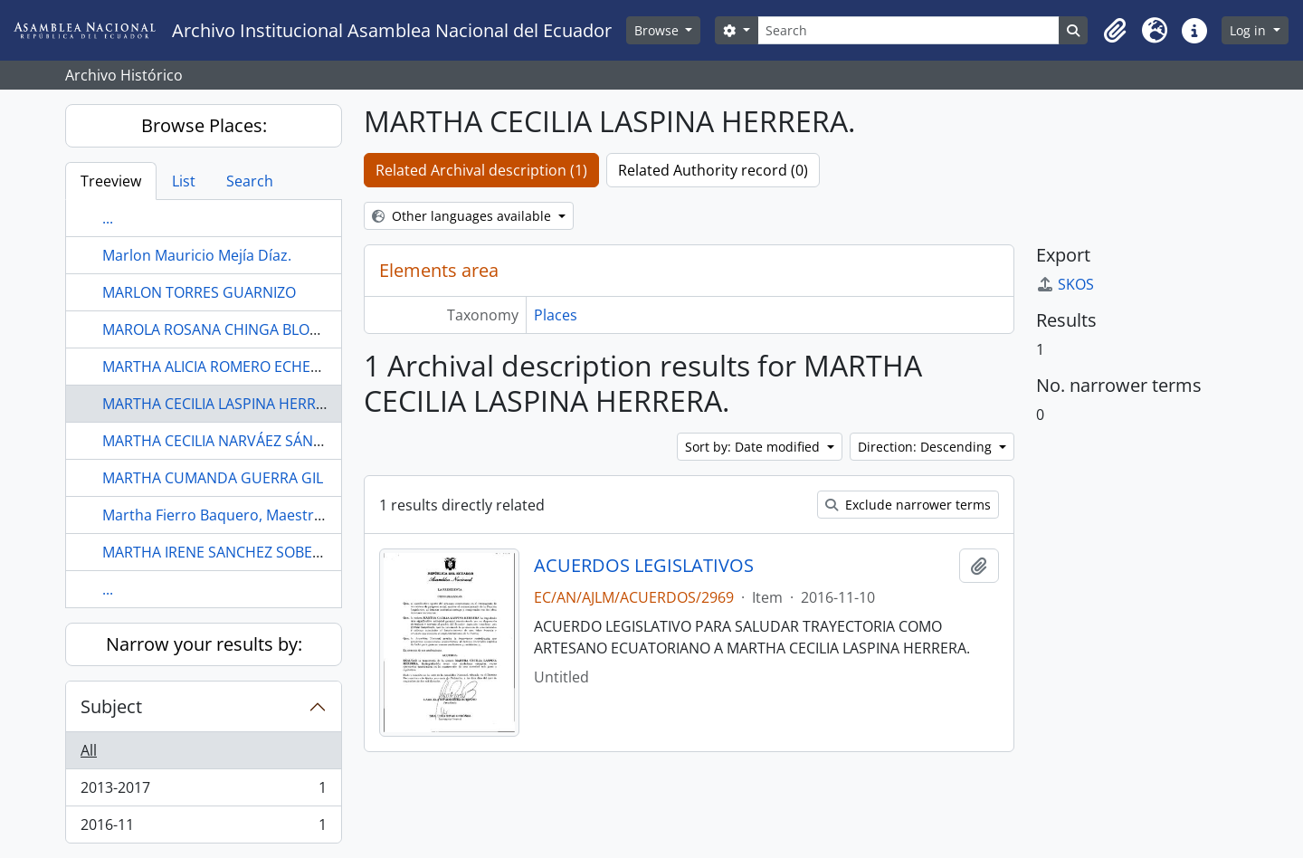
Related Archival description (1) (481, 170)
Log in (1250, 30)
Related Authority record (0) (713, 170)
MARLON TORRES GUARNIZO (199, 292)
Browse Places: (204, 125)
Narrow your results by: (204, 644)
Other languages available (463, 215)
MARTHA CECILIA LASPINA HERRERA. (224, 404)
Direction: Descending (926, 446)
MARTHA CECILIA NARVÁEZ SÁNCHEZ (225, 441)
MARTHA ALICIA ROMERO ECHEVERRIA (230, 367)
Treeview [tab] (111, 181)
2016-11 (203, 828)
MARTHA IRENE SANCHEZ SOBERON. (224, 552)
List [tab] (183, 181)
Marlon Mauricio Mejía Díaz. (196, 255)
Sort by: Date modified (754, 446)
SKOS (1065, 284)
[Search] (908, 30)
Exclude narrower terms (908, 504)
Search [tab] (249, 181)
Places (555, 315)
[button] (1115, 31)
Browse (658, 30)
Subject (111, 706)
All (89, 750)
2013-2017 (203, 791)
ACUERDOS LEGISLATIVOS (644, 566)
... (107, 218)
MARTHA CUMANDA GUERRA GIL (212, 478)
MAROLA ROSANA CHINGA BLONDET (224, 329)
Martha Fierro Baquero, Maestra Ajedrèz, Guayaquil (277, 515)
